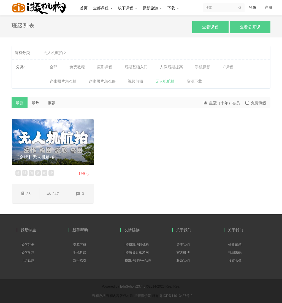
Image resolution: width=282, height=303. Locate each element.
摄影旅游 (152, 8)
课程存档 (98, 296)
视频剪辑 (135, 81)
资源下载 (194, 81)
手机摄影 (202, 67)
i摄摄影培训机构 (137, 245)
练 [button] (18, 173)
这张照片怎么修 (102, 81)
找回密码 (235, 253)
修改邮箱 (235, 245)
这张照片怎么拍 (63, 81)
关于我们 (183, 245)
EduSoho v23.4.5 (132, 286)
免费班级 (255, 103)
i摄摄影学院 (143, 296)
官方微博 (183, 253)
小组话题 (27, 261)
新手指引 (79, 261)
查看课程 (210, 27)
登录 (252, 7)
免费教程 (77, 67)
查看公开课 (250, 27)
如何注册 (27, 245)
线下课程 (127, 8)
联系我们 (183, 261)
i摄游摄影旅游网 (137, 253)
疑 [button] (38, 173)
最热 (35, 103)
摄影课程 (104, 67)
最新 (19, 103)
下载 (173, 8)
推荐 (51, 103)
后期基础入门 (136, 67)
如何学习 (27, 253)
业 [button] (51, 173)
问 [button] (31, 173)
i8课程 (228, 67)
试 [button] (24, 173)
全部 (53, 67)
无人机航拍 (55, 52)
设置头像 (235, 261)
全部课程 (102, 8)
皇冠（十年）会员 (221, 102)
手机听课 (79, 253)
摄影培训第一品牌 (138, 261)
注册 (268, 7)
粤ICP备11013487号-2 (175, 296)
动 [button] (44, 173)
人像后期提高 (171, 67)
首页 (84, 8)
